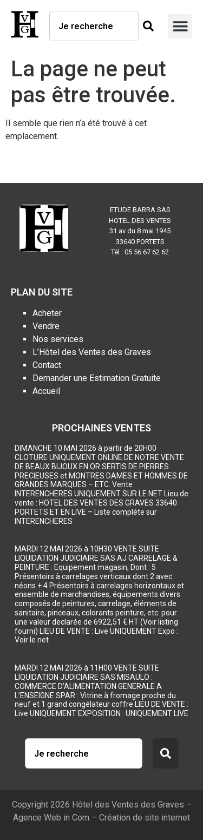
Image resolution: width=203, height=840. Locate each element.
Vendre (46, 326)
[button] (180, 26)
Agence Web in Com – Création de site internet (101, 817)
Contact (46, 365)
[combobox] (94, 26)
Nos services (57, 339)
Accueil (46, 391)
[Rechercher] (146, 26)
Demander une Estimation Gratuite (96, 378)
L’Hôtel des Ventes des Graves (91, 352)
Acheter (47, 313)
